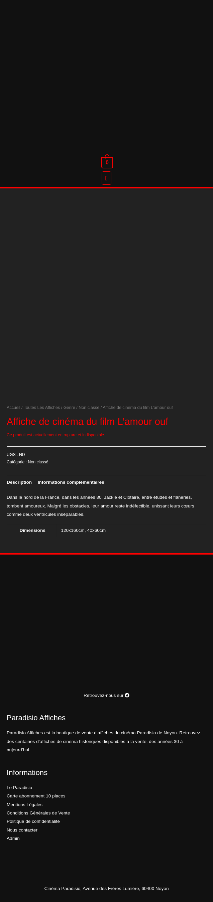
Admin (13, 838)
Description (19, 482)
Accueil (13, 407)
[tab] (19, 482)
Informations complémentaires (71, 482)
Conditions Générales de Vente (38, 812)
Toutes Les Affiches (42, 407)
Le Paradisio (19, 787)
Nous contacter (22, 830)
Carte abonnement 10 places (36, 795)
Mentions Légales (24, 804)
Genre (69, 407)
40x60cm (96, 530)
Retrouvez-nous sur (106, 695)
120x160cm (73, 530)
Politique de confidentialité (33, 821)
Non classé (89, 407)
